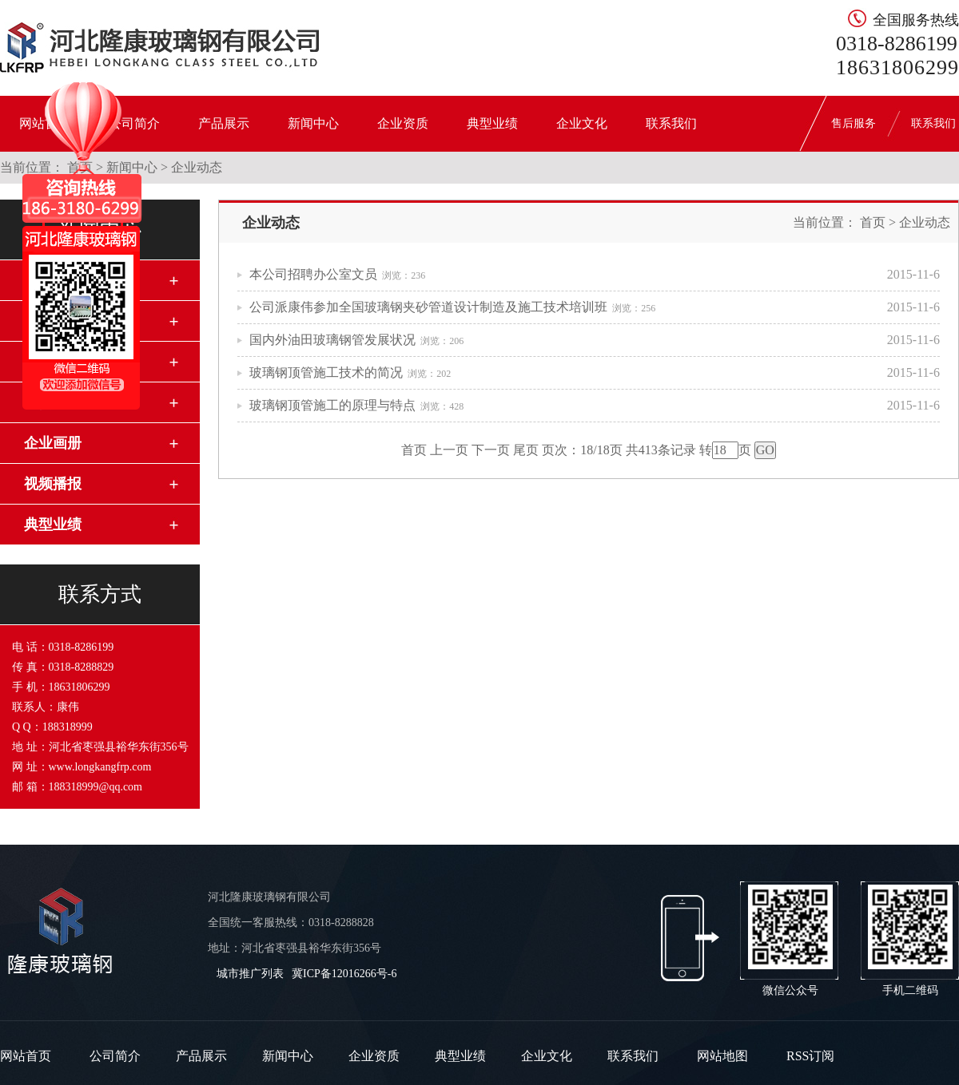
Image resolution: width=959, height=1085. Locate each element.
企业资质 (402, 123)
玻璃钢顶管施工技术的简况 (326, 372)
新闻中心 (313, 123)
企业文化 (581, 123)
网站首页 (25, 1056)
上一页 (449, 450)
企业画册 (53, 443)
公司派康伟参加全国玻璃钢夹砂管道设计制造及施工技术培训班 (428, 307)
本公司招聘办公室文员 (313, 274)
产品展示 (223, 123)
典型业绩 (492, 123)
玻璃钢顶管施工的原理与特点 (332, 405)
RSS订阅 (810, 1056)
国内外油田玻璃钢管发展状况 (332, 339)
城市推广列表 (250, 974)
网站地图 (722, 1056)
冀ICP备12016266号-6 (344, 974)
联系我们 (671, 123)
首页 (872, 222)
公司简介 (115, 1056)
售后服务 (853, 123)
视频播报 (53, 484)
